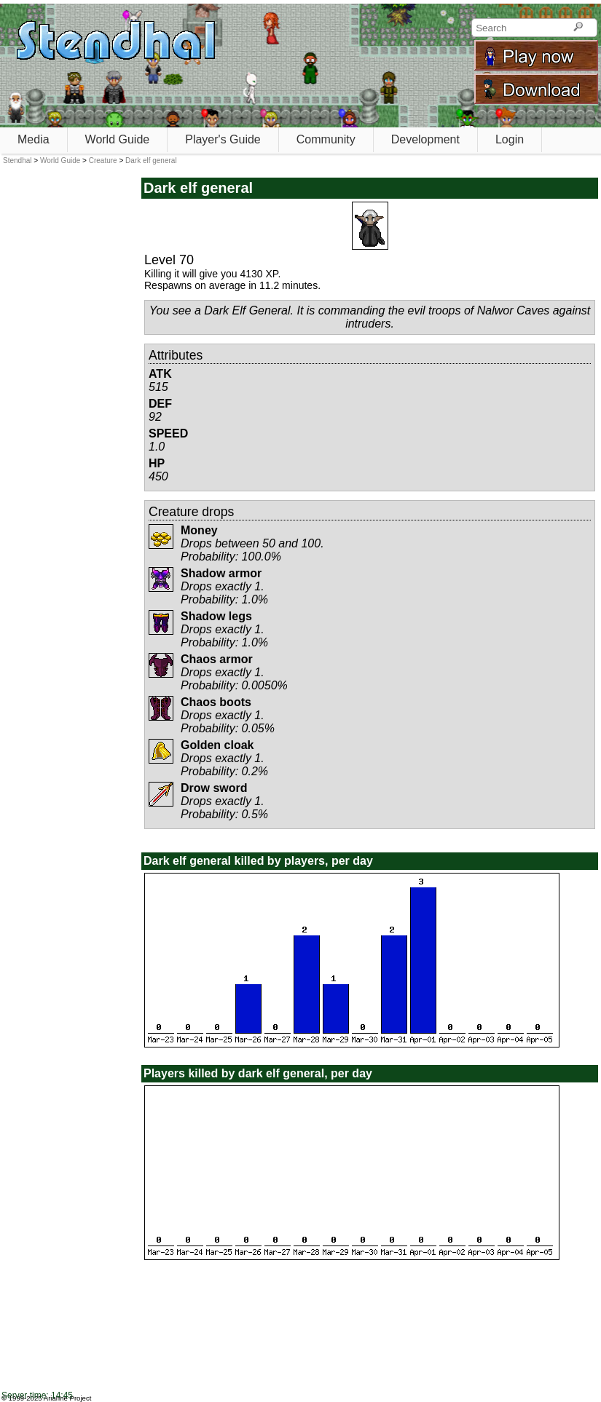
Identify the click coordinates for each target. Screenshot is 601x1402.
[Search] (578, 27)
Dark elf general (151, 161)
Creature (103, 161)
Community (326, 139)
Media (33, 139)
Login (509, 139)
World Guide (117, 139)
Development (425, 139)
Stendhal (17, 161)
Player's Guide (223, 139)
